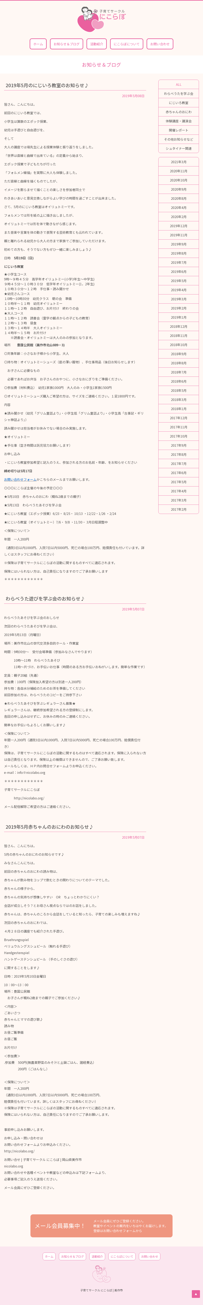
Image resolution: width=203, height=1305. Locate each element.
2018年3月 (179, 399)
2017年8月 (179, 454)
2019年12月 (178, 225)
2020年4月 (179, 207)
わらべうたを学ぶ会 (178, 93)
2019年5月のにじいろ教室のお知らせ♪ (47, 85)
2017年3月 (179, 500)
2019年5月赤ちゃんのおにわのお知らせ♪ (50, 826)
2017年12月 (178, 417)
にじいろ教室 (178, 102)
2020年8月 (179, 198)
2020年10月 (178, 180)
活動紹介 (96, 43)
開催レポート (178, 130)
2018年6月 (179, 381)
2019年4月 (179, 289)
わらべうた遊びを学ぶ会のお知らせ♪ (45, 598)
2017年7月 (179, 463)
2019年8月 (179, 253)
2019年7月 (179, 262)
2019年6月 (179, 271)
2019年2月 (179, 308)
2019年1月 (179, 317)
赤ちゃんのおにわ (179, 111)
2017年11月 (178, 427)
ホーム (38, 43)
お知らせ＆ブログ (67, 43)
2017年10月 (178, 436)
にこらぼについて (127, 43)
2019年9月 (179, 244)
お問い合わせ (160, 43)
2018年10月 (178, 344)
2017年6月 (179, 472)
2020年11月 (178, 170)
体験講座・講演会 (179, 120)
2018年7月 (179, 372)
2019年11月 (178, 234)
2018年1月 (179, 408)
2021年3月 (179, 161)
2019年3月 (179, 298)
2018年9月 (179, 353)
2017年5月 (179, 481)
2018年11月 (178, 335)
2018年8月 (179, 362)
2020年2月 (179, 216)
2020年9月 (179, 189)
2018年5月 (179, 390)
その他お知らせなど (178, 139)
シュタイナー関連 (179, 148)
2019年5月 (179, 280)
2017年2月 (179, 509)
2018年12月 (178, 326)
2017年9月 (179, 445)
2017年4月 (179, 491)
